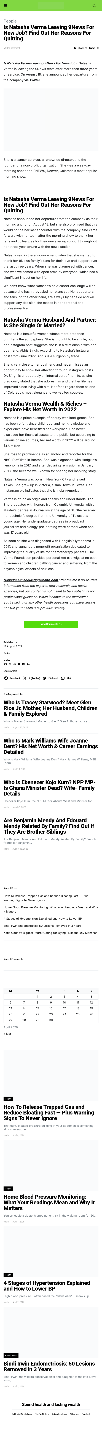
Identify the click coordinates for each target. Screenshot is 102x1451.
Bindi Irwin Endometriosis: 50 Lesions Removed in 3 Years (42, 925)
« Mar (7, 1033)
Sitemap (74, 1414)
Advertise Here (59, 1414)
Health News (11, 1355)
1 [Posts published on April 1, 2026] (37, 996)
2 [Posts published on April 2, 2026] (51, 996)
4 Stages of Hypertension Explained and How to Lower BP (43, 918)
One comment (13, 48)
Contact (86, 1414)
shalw (7, 660)
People (10, 21)
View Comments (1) (51, 624)
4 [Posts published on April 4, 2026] (78, 996)
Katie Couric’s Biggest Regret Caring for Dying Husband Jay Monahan (50, 933)
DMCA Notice (42, 1414)
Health (8, 1099)
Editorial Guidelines (22, 1414)
